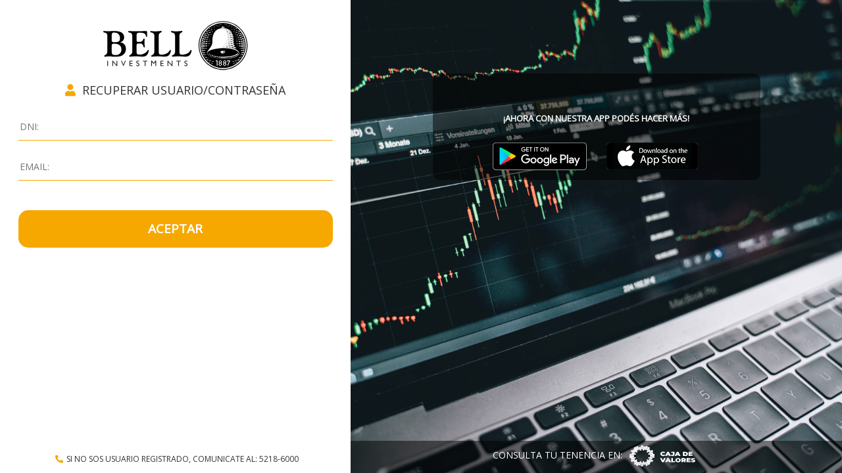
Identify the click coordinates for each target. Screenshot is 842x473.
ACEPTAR (175, 228)
